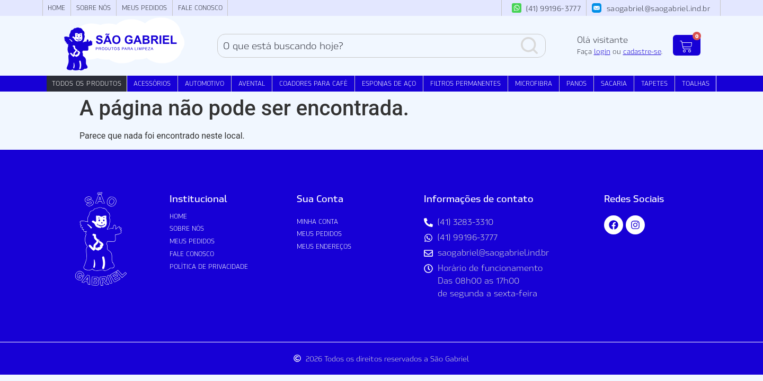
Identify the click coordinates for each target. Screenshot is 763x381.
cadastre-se (642, 51)
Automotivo (204, 83)
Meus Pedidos (144, 8)
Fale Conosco (200, 8)
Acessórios (152, 83)
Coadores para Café (313, 83)
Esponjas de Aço (389, 83)
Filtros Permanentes (465, 83)
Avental (251, 83)
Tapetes (654, 83)
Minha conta (317, 221)
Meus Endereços (324, 246)
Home (56, 8)
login (602, 51)
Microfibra (533, 83)
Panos (576, 83)
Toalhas (695, 83)
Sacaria (614, 83)
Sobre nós (93, 8)
